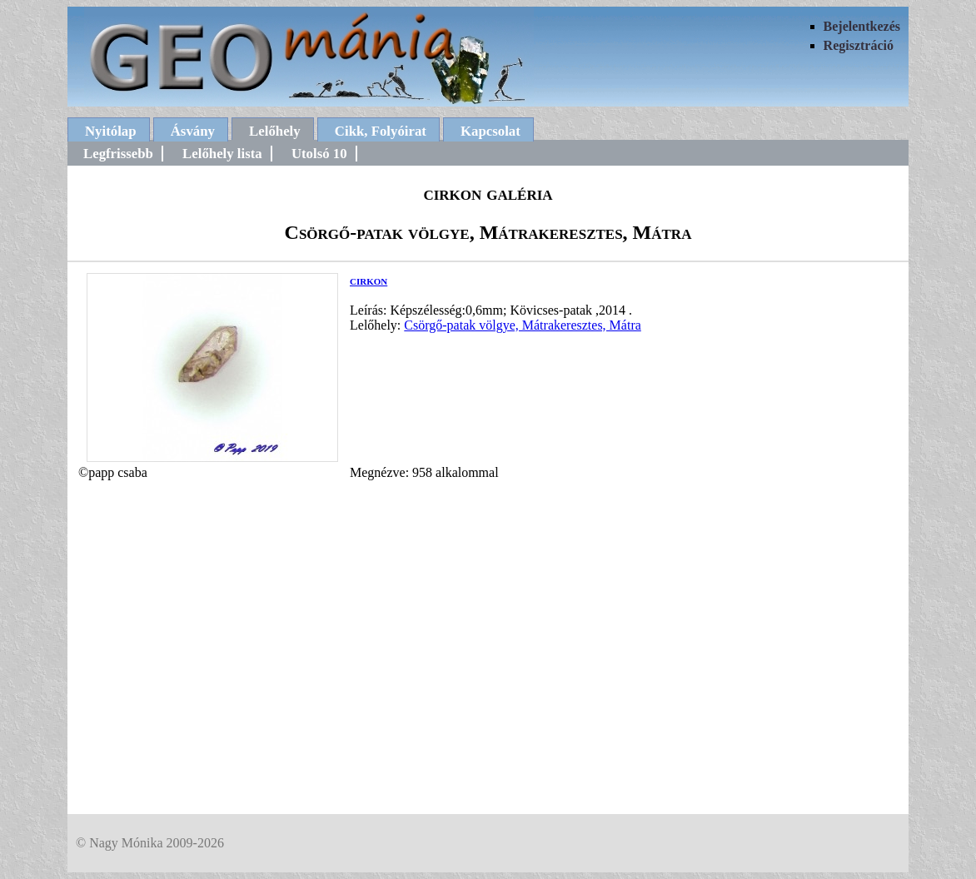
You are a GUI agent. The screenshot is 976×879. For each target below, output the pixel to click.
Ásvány (193, 131)
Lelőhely (275, 131)
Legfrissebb (118, 153)
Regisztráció (859, 45)
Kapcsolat (490, 131)
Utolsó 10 (319, 153)
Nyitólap (111, 131)
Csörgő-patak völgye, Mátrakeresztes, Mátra (522, 325)
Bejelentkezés (862, 26)
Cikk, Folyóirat (380, 131)
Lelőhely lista (222, 153)
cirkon (368, 280)
